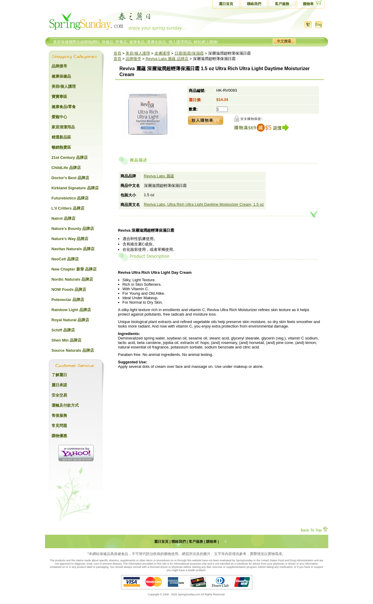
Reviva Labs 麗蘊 (159, 176)
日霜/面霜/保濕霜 (189, 53)
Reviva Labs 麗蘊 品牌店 (167, 58)
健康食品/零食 (64, 106)
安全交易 (59, 395)
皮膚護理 (162, 53)
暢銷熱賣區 (61, 147)
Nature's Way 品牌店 (70, 238)
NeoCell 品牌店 (65, 259)
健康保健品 (61, 76)
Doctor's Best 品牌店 (70, 178)
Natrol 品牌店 (63, 218)
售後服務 (59, 415)
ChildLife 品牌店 (66, 167)
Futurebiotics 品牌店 (70, 198)
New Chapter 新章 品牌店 (74, 269)
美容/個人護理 (138, 53)
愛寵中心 (59, 117)
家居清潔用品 (63, 127)
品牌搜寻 (133, 58)
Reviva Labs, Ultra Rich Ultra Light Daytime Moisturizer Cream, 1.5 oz (204, 204)
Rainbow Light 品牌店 (71, 310)
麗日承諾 (59, 385)
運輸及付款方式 (65, 405)
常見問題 (59, 425)
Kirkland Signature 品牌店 (75, 188)
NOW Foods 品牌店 (69, 289)
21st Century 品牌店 (70, 157)
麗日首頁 (226, 4)
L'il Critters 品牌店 (68, 208)
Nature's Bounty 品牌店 (73, 228)
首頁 (117, 53)
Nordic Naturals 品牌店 (72, 279)
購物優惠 (59, 436)
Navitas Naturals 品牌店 (73, 249)
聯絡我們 (254, 4)
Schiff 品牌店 (63, 330)
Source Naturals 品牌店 (73, 350)
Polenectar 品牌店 (68, 299)
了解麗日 (59, 375)
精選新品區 (61, 137)
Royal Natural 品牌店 (70, 320)
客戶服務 (282, 4)
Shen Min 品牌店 (66, 340)
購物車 (308, 4)
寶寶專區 (59, 96)
